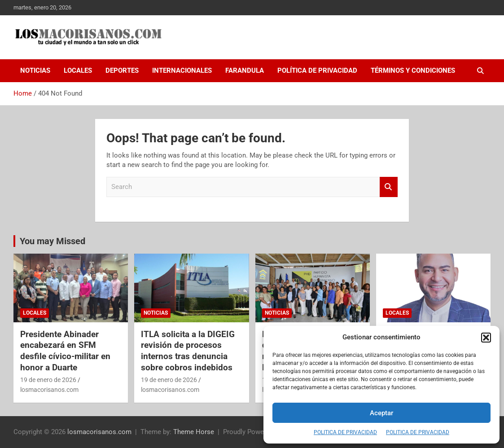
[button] (486, 337)
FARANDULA (244, 70)
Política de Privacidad (317, 70)
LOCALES (78, 70)
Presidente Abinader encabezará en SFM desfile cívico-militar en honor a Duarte (65, 351)
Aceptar (381, 413)
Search (389, 187)
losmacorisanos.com (49, 389)
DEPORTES (122, 70)
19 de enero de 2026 (48, 379)
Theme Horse (193, 432)
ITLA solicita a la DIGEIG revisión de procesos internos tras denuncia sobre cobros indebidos (188, 351)
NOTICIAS (35, 70)
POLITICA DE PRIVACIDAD (345, 432)
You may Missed (52, 241)
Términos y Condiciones (413, 70)
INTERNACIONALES (182, 70)
